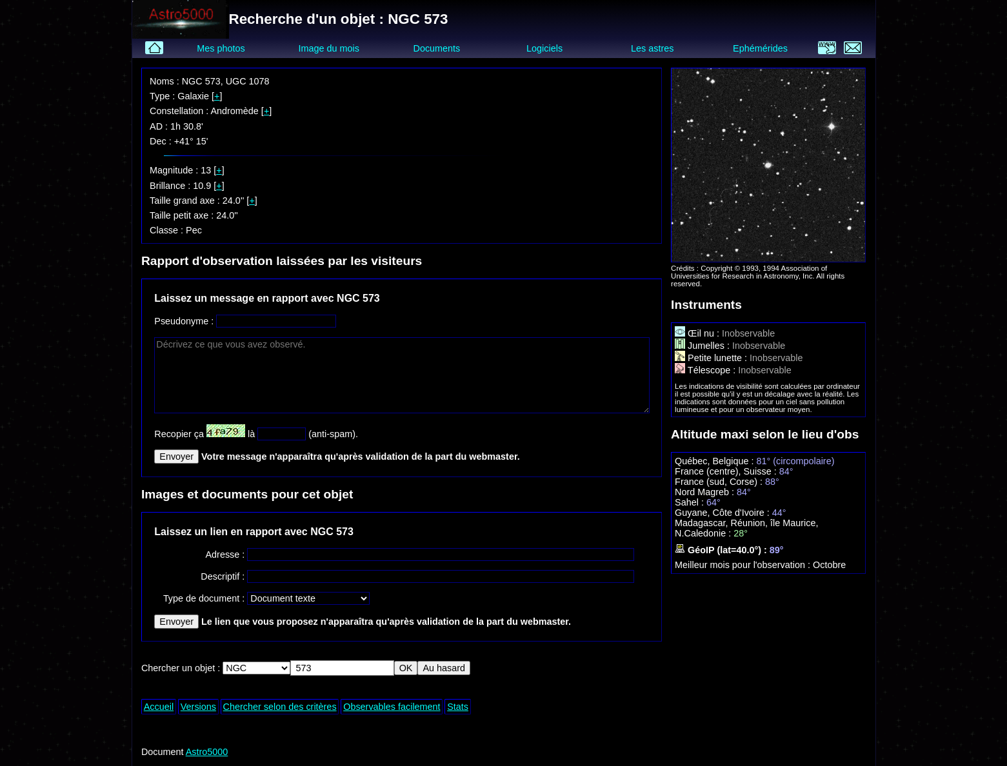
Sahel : (690, 502)
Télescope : (706, 370)
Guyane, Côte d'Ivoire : (723, 512)
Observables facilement (391, 707)
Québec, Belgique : (715, 461)
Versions (198, 707)
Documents (437, 48)
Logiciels (544, 48)
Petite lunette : (712, 358)
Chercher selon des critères (280, 707)
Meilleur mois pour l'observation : (744, 565)
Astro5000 (207, 752)
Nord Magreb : (706, 492)
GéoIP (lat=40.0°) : (722, 550)
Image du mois (329, 48)
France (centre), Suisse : (727, 471)
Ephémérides (760, 48)
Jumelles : (703, 345)
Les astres (652, 48)
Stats (457, 707)
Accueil (159, 707)
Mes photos (220, 48)
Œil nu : (698, 333)
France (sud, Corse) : (720, 481)
